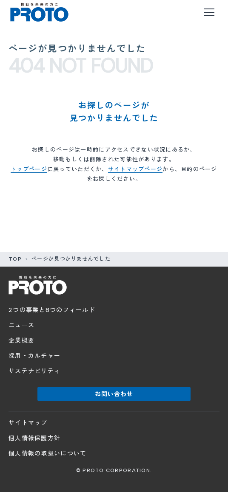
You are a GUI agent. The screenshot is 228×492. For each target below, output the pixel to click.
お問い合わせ (114, 394)
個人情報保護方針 (34, 438)
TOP (15, 259)
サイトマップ (28, 423)
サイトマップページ (135, 169)
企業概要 (21, 340)
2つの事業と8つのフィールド (52, 310)
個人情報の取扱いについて (47, 453)
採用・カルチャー (34, 356)
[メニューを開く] (209, 12)
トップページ (29, 169)
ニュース (21, 325)
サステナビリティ (34, 371)
